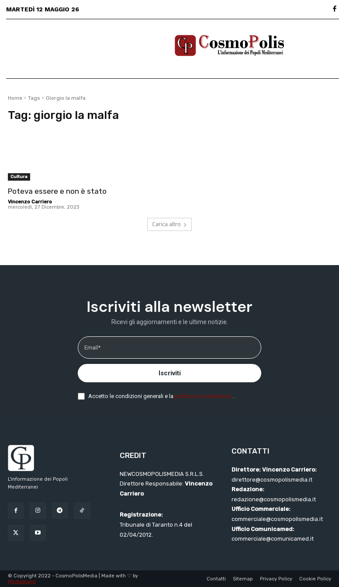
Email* (92, 347)
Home (15, 98)
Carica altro (169, 224)
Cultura (19, 176)
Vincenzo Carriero (30, 202)
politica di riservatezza (204, 396)
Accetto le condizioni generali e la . (161, 396)
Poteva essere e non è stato (57, 191)
